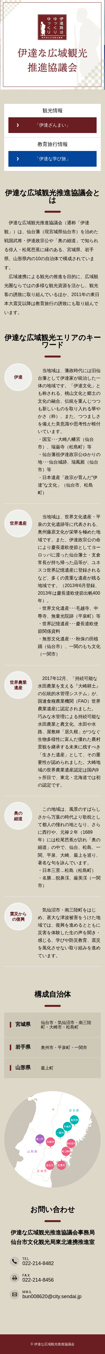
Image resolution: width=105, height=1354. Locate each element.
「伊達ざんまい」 (53, 125)
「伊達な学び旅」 (53, 158)
